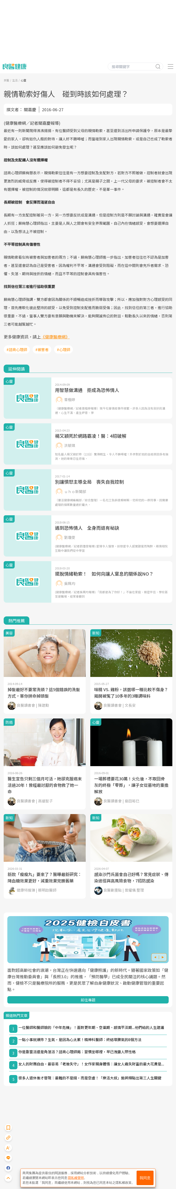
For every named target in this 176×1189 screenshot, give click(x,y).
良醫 (6, 80)
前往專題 (88, 1000)
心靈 (23, 80)
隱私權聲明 (76, 1178)
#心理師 (63, 349)
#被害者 (42, 349)
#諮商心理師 (16, 349)
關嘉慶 (30, 109)
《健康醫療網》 (55, 337)
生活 (15, 80)
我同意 (145, 1178)
